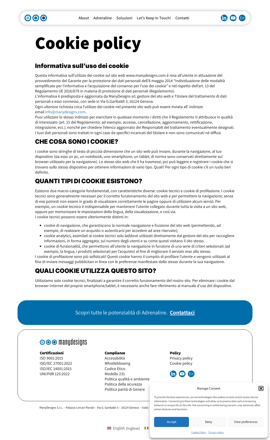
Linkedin (224, 18)
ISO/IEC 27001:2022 (56, 363)
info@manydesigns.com (65, 111)
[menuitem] (242, 18)
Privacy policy (216, 432)
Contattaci (182, 312)
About (84, 17)
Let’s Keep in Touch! (154, 17)
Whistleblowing (117, 363)
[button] (261, 388)
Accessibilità (115, 358)
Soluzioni (124, 17)
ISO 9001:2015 (51, 358)
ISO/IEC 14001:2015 (56, 368)
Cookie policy (181, 363)
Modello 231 (115, 373)
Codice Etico (115, 368)
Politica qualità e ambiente (127, 378)
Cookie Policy (198, 432)
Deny (208, 422)
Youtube (233, 18)
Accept (171, 422)
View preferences (245, 422)
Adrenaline (102, 17)
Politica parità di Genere (125, 389)
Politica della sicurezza (123, 384)
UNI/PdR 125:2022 (55, 373)
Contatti (182, 17)
